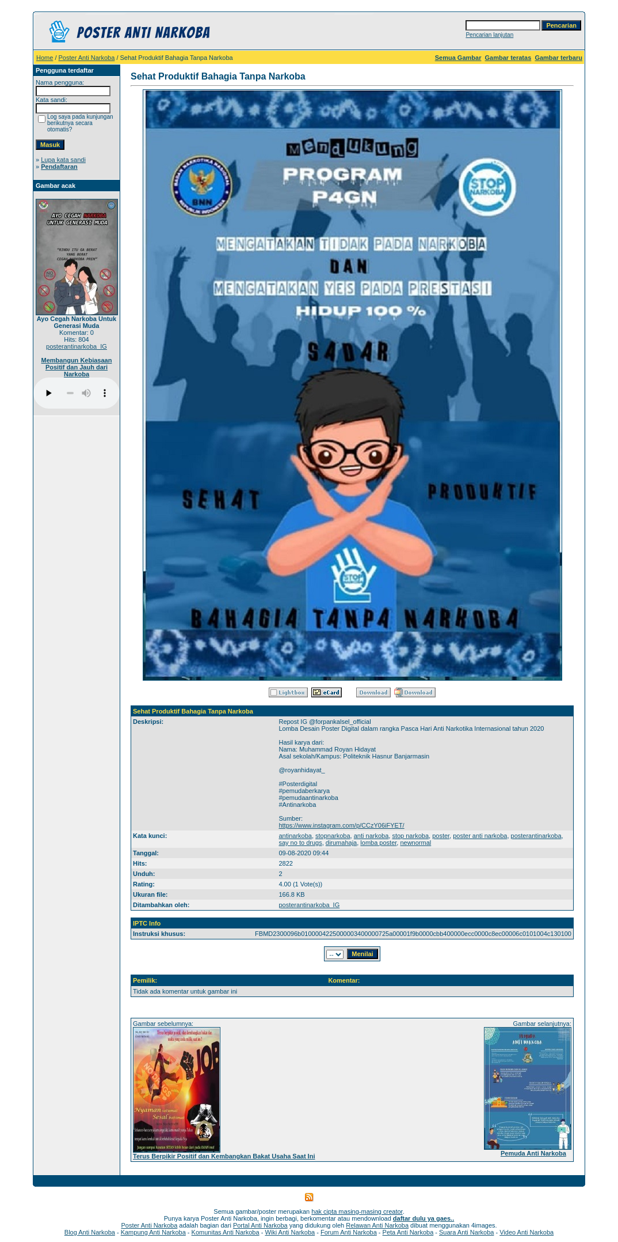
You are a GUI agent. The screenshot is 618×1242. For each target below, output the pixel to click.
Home (44, 57)
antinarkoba (295, 835)
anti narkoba (371, 835)
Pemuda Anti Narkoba (533, 1153)
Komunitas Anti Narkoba (226, 1232)
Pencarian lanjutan (489, 35)
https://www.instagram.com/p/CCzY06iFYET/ (341, 825)
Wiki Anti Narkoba (290, 1232)
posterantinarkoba (536, 835)
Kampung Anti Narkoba (153, 1232)
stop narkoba (410, 835)
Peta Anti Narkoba (408, 1232)
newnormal (415, 842)
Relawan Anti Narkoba (377, 1225)
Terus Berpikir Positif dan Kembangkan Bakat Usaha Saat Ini (224, 1156)
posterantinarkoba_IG (76, 346)
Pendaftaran (59, 166)
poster (440, 835)
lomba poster (378, 842)
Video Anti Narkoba (526, 1232)
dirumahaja (341, 842)
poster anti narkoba (480, 835)
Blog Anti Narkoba (89, 1232)
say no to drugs (300, 842)
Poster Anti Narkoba (87, 57)
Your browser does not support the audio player (76, 393)
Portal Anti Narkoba (260, 1225)
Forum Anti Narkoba (349, 1232)
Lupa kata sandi (63, 159)
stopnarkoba (332, 835)
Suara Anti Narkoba (466, 1232)
